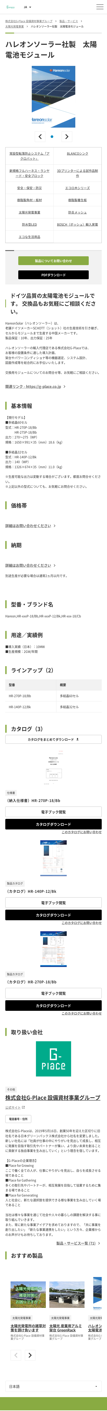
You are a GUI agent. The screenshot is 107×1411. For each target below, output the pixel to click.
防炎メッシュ (77, 212)
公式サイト (15, 1107)
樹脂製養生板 (77, 200)
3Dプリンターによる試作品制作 (77, 173)
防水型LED (29, 224)
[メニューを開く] (100, 7)
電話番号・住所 (18, 1119)
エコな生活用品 (29, 236)
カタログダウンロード (53, 824)
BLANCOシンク (77, 153)
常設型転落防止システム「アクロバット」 (29, 155)
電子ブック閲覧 (53, 811)
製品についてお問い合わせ (53, 260)
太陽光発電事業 (29, 212)
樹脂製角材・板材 (29, 200)
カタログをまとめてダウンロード (53, 739)
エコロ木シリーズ (77, 188)
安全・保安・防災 (29, 188)
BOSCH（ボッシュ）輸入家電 (77, 224)
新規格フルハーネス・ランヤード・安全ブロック (29, 173)
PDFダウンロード (53, 275)
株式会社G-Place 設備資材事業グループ (52, 1097)
